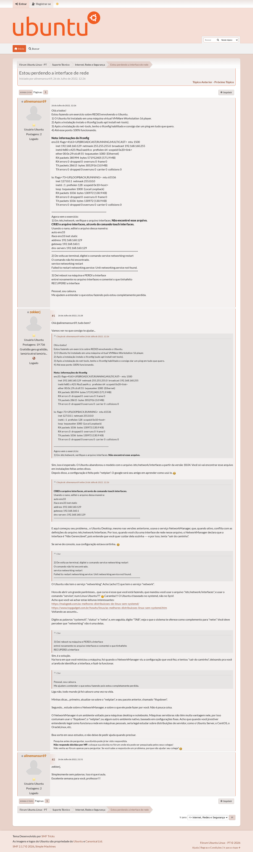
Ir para (183, 817)
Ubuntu (78, 841)
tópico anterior (202, 82)
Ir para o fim (26, 92)
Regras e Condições (211, 847)
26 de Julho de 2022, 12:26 (63, 105)
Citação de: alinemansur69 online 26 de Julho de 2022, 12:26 (82, 336)
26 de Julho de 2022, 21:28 (70, 315)
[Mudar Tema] (57, 4)
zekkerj (35, 312)
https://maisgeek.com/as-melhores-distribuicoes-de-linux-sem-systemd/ (95, 603)
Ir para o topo (26, 801)
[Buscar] (218, 40)
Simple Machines (45, 846)
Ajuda (195, 847)
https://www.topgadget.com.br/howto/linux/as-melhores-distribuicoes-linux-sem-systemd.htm (109, 607)
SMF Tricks (48, 836)
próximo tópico (224, 82)
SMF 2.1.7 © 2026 (23, 846)
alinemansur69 (35, 101)
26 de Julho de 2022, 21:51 (70, 759)
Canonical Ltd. (94, 841)
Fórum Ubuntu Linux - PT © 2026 (220, 842)
